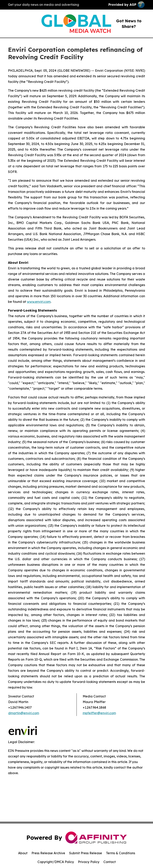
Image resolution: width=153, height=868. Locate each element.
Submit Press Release (85, 853)
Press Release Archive (48, 853)
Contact (109, 862)
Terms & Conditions (120, 853)
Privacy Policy (88, 862)
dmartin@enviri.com (23, 713)
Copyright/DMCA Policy (55, 862)
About (22, 853)
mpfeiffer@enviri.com (99, 713)
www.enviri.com (39, 302)
